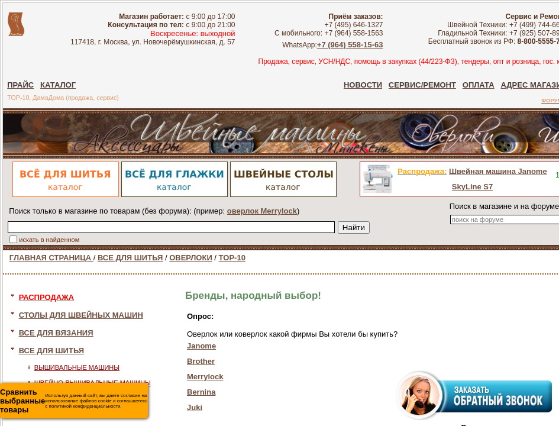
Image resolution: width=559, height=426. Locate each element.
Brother (201, 361)
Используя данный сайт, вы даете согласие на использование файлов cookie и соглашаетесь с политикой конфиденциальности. (73, 401)
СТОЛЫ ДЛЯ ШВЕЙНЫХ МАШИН (81, 315)
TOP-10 (232, 257)
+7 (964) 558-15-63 (350, 44)
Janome (201, 345)
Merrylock (205, 376)
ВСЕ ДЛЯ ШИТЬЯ (130, 257)
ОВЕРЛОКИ (190, 257)
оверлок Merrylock (262, 210)
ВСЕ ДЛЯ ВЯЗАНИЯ (56, 332)
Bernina (201, 392)
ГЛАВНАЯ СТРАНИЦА (51, 257)
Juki (194, 407)
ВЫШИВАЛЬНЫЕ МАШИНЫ (76, 367)
